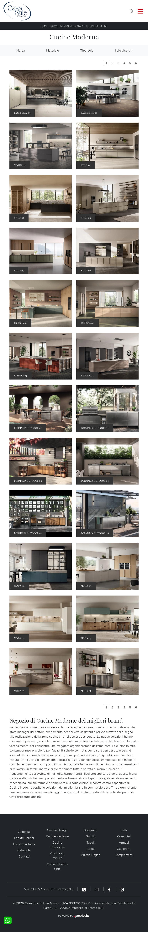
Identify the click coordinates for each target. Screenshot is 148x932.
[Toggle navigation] (140, 11)
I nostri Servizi (24, 838)
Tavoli (91, 842)
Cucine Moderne (97, 26)
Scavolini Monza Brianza (66, 26)
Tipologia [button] (86, 50)
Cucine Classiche (57, 844)
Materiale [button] (52, 50)
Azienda (24, 832)
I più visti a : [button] (123, 50)
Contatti (24, 856)
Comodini (124, 836)
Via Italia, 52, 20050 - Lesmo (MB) (48, 889)
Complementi (124, 855)
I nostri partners (24, 844)
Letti (124, 830)
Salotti (90, 836)
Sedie (90, 849)
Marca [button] (20, 50)
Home (44, 26)
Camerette (124, 849)
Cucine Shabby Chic (57, 866)
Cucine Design (57, 830)
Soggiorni (90, 830)
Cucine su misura (57, 855)
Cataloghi (24, 850)
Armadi (124, 842)
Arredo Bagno (90, 855)
